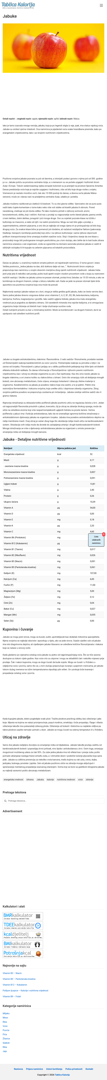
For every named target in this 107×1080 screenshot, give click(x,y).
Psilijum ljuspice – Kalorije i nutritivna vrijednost (25, 990)
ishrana (29, 779)
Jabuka (40, 779)
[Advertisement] (53, 97)
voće (80, 779)
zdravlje (89, 779)
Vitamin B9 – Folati (12, 996)
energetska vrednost (13, 779)
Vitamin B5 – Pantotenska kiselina (19, 979)
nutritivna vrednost (66, 779)
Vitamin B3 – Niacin (12, 973)
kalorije (50, 779)
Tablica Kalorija (62, 1075)
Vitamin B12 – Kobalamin (15, 985)
